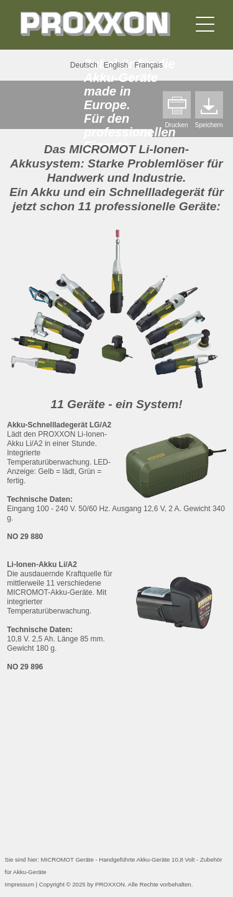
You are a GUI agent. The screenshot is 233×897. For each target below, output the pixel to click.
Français (148, 65)
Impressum (19, 884)
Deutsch (84, 65)
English (116, 65)
